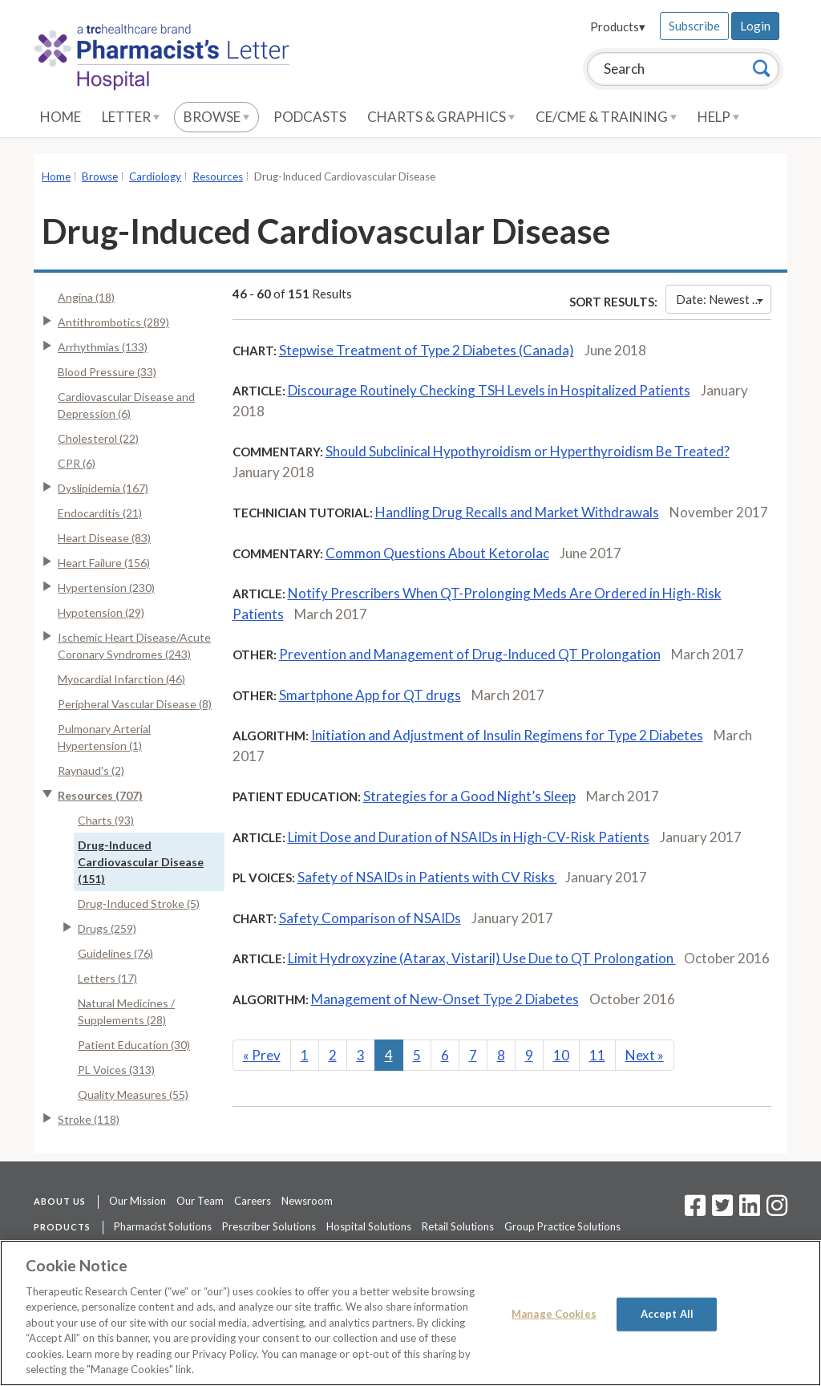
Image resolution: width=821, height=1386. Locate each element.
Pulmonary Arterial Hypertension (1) (104, 737)
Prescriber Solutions (269, 1226)
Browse (216, 116)
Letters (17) (107, 978)
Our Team (200, 1200)
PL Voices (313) (116, 1069)
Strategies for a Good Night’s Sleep (469, 796)
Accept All (667, 1313)
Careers (252, 1200)
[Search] (761, 68)
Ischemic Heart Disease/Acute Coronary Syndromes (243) (134, 645)
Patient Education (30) (134, 1045)
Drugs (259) (107, 928)
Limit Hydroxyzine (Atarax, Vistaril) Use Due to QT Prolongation (482, 958)
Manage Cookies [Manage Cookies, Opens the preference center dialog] (554, 1313)
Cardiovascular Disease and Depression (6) (126, 405)
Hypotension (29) (101, 612)
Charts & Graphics (441, 116)
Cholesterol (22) (98, 438)
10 (561, 1055)
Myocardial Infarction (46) (121, 679)
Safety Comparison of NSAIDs (370, 918)
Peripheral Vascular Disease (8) (135, 704)
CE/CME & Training (606, 116)
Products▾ (617, 26)
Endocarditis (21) (100, 513)
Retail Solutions (458, 1226)
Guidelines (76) (115, 953)
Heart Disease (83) (104, 538)
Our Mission (137, 1200)
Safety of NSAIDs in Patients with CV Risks (427, 877)
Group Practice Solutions (562, 1226)
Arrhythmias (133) (103, 347)
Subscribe (694, 25)
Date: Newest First (723, 299)
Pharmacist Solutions (163, 1226)
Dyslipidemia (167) (103, 488)
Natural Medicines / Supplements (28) (126, 1011)
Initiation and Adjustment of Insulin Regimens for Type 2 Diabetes (507, 735)
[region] (410, 1313)
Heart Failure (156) (104, 562)
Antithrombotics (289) (113, 322)
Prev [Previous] (262, 1055)
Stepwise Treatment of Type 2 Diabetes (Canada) (426, 350)
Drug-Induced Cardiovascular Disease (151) (141, 862)
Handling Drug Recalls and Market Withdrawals (517, 512)
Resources (217, 176)
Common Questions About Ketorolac (437, 553)
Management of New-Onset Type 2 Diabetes (445, 999)
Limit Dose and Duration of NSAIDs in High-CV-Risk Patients (468, 837)
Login (755, 25)
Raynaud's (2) (91, 770)
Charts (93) (106, 820)
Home (60, 116)
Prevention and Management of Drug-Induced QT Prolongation (470, 654)
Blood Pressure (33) (107, 372)
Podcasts (309, 116)
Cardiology (155, 176)
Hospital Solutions (368, 1226)
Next (644, 1055)
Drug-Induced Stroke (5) (139, 903)
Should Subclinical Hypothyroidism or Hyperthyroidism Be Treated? (528, 451)
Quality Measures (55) (133, 1094)
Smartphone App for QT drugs (370, 695)
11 (597, 1055)
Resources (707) (100, 795)
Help (718, 116)
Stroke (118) (88, 1119)
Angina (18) (86, 297)
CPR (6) (76, 463)
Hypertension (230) (106, 587)
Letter (131, 116)
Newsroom (307, 1200)
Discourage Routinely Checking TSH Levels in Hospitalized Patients (489, 390)
